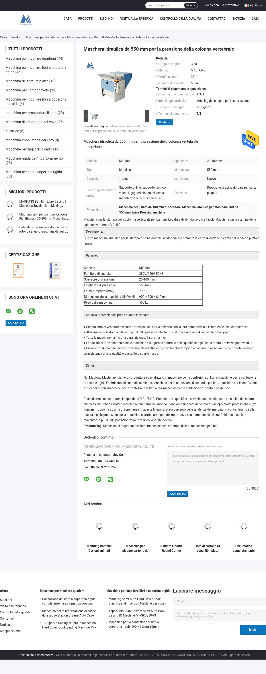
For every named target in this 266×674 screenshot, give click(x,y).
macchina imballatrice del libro (30, 140)
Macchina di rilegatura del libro (124, 426)
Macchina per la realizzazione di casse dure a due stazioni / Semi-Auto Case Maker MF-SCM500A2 (69, 614)
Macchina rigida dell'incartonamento (34, 158)
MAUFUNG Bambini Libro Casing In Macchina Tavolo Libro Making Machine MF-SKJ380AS (43, 206)
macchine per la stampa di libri (168, 426)
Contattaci (217, 18)
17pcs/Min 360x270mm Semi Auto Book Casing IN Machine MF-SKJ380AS (137, 613)
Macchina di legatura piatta (27, 81)
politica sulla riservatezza (36, 655)
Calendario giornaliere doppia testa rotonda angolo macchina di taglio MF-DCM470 (43, 231)
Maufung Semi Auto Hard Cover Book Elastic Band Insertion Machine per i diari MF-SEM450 (137, 602)
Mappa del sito (10, 631)
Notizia (239, 18)
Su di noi (107, 18)
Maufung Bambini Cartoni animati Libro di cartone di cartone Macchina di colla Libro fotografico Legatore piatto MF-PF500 (99, 548)
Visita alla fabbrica (136, 18)
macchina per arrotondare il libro (31, 113)
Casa (68, 18)
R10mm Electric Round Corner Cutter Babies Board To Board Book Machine (171, 548)
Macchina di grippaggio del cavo (31, 122)
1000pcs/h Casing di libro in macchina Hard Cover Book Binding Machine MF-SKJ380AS (69, 626)
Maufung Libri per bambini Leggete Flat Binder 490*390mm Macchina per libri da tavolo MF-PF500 (43, 219)
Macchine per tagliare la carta (29, 149)
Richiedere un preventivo (222, 5)
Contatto (164, 122)
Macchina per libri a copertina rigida (34, 172)
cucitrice (12, 131)
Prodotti (85, 18)
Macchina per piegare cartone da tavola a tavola (135, 548)
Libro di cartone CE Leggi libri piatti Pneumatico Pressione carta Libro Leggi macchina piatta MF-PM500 (207, 548)
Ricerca (191, 5)
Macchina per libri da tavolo (45, 37)
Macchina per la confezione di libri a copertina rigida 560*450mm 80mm (134, 624)
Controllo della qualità (180, 18)
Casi (255, 18)
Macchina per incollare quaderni (31, 58)
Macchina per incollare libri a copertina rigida (138, 591)
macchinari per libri (204, 426)
